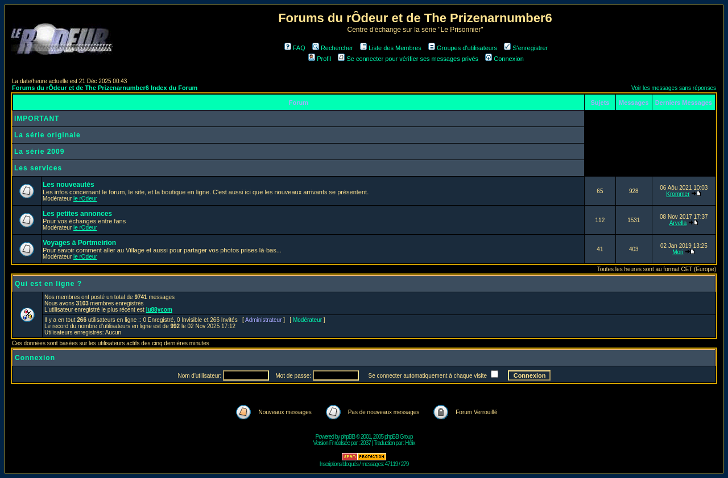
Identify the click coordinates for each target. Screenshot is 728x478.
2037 (366, 443)
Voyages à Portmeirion (79, 243)
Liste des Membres (390, 47)
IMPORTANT (36, 118)
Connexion (504, 58)
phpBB (348, 437)
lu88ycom (159, 310)
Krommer (677, 194)
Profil (319, 58)
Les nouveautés (68, 185)
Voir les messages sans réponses (673, 88)
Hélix (410, 443)
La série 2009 (39, 152)
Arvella (678, 223)
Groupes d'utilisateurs (462, 47)
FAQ (294, 47)
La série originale (47, 135)
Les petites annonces (77, 214)
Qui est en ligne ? (48, 284)
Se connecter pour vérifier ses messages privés (408, 58)
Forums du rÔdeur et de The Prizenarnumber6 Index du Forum (104, 87)
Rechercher (332, 47)
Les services (38, 168)
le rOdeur (85, 198)
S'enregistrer (526, 47)
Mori (677, 252)
